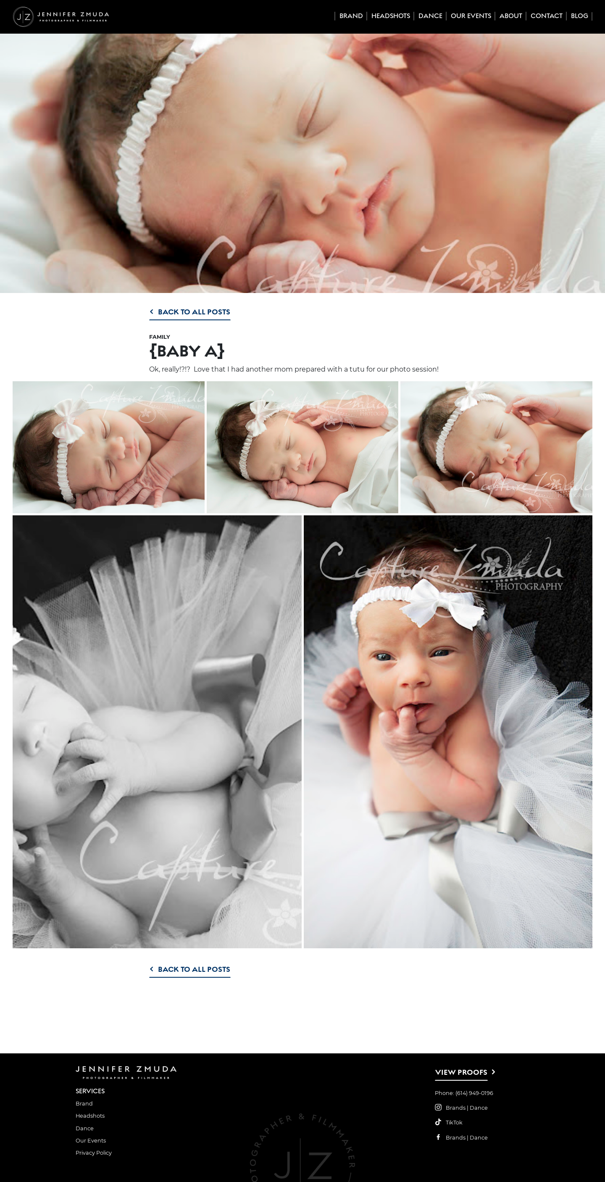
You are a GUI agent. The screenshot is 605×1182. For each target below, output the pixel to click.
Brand (351, 16)
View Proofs (461, 1072)
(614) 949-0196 (474, 1093)
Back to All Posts (194, 311)
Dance (430, 16)
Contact (547, 16)
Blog (579, 16)
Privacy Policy (94, 1153)
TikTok (454, 1122)
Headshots (390, 16)
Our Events (471, 16)
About (511, 16)
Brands (456, 1108)
